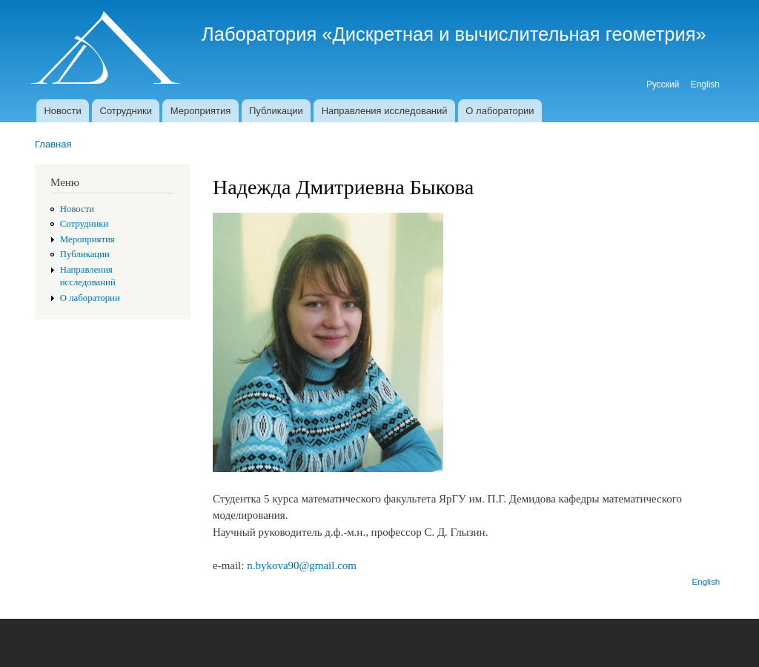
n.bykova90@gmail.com (302, 565)
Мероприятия (200, 110)
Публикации (276, 110)
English (705, 84)
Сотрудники (126, 110)
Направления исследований (385, 110)
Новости (62, 110)
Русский (662, 84)
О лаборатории (499, 110)
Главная (53, 144)
